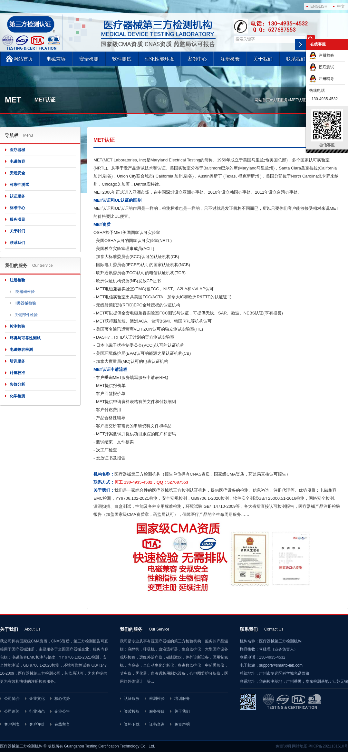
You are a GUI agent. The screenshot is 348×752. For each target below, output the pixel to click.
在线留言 (62, 724)
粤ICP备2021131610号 (328, 746)
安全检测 (89, 59)
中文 (341, 6)
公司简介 (12, 698)
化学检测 (17, 396)
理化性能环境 (159, 59)
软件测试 (121, 59)
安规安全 (17, 173)
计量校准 (17, 373)
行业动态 (37, 711)
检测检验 (17, 326)
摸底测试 (321, 67)
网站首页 (23, 59)
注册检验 (230, 59)
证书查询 (157, 724)
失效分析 (17, 384)
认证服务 (280, 100)
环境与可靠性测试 (25, 338)
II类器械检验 (25, 303)
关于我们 (263, 59)
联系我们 (295, 59)
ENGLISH (318, 6)
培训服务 (17, 361)
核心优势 (62, 698)
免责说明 (283, 746)
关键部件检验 (26, 315)
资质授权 (132, 711)
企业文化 (37, 698)
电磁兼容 (56, 59)
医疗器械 (17, 150)
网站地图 (299, 746)
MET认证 (298, 100)
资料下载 (132, 724)
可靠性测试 (19, 184)
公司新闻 (12, 711)
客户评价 (37, 724)
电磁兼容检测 (21, 349)
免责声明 (182, 724)
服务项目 (17, 219)
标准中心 (17, 208)
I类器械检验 (25, 291)
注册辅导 (321, 78)
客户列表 (12, 724)
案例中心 (197, 59)
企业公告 (62, 711)
